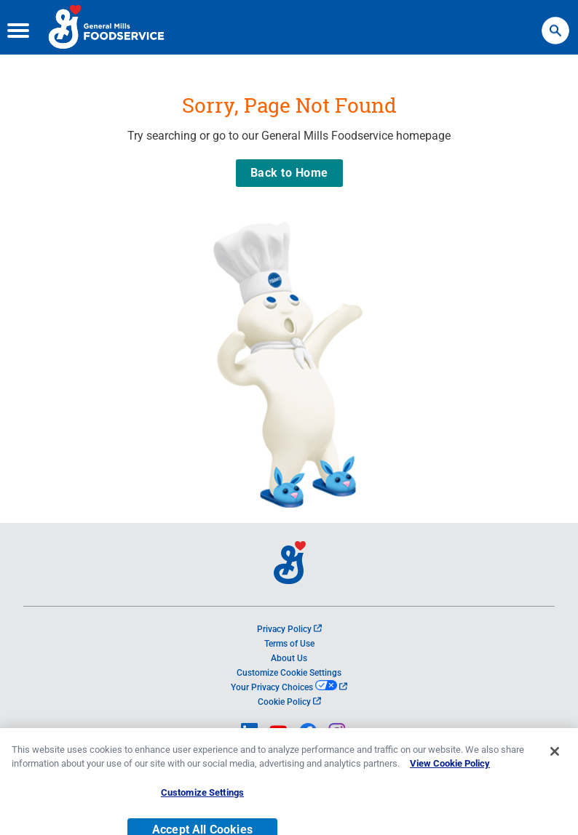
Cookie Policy (289, 702)
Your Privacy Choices (289, 687)
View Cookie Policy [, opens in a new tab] (450, 774)
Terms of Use (289, 644)
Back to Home (289, 173)
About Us (289, 658)
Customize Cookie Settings (289, 673)
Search (555, 24)
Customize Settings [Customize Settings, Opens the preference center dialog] (202, 803)
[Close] (555, 762)
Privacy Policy (289, 629)
